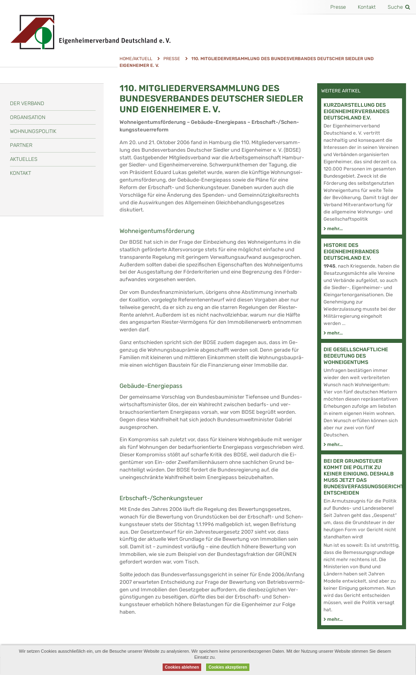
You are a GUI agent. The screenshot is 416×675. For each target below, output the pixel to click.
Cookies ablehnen (182, 667)
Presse (338, 7)
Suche (399, 7)
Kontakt (367, 7)
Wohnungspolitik (33, 131)
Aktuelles (23, 159)
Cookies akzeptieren (227, 667)
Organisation (27, 117)
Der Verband (27, 103)
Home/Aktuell (136, 58)
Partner (21, 145)
